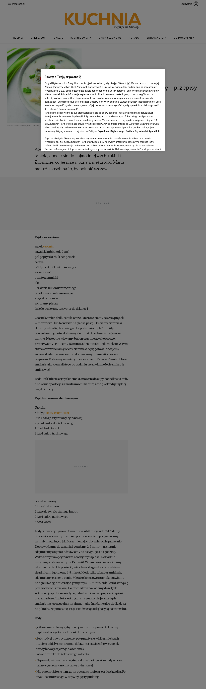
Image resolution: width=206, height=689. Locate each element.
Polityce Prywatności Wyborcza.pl (106, 131)
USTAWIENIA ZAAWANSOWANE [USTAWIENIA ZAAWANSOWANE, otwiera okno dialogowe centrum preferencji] (66, 144)
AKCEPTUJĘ (150, 144)
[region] (103, 109)
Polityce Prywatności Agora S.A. (143, 131)
